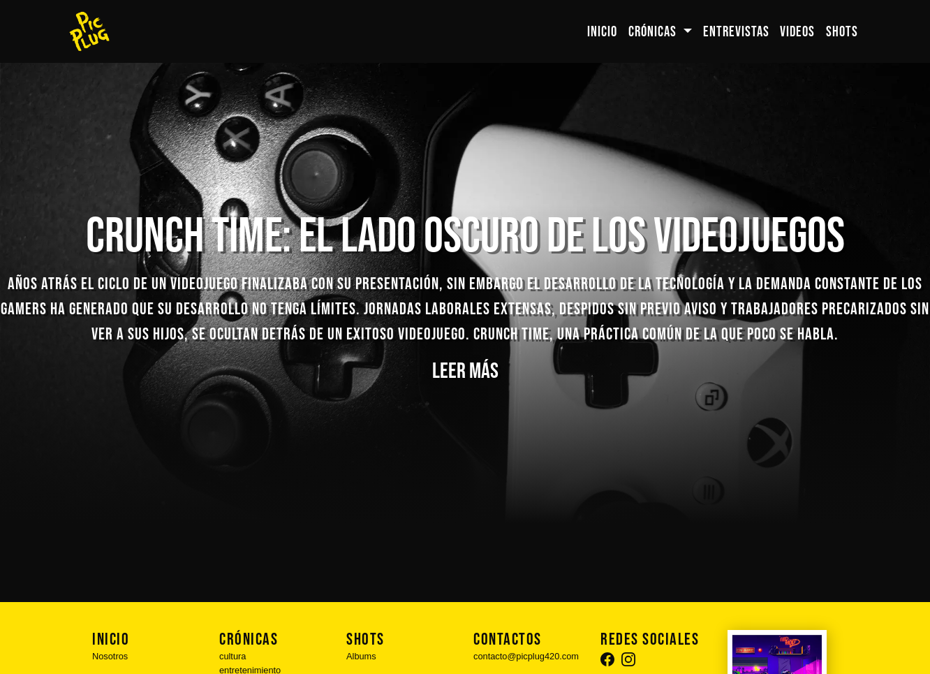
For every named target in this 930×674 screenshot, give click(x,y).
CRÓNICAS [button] (653, 32)
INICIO (602, 32)
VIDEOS (797, 32)
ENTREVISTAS (736, 32)
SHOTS (842, 32)
